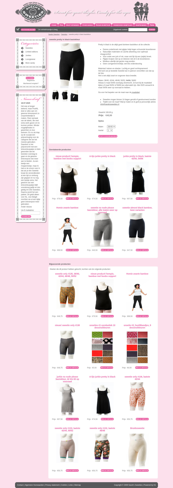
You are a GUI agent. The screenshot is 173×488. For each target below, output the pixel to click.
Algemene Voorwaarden (34, 485)
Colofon (64, 485)
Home (54, 25)
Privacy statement (52, 485)
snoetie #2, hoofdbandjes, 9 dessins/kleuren (137, 326)
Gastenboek (141, 25)
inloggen (30, 78)
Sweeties (64, 34)
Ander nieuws (26, 207)
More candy (30, 63)
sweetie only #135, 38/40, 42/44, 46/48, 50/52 (67, 275)
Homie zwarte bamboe (67, 207)
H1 (155, 485)
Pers (152, 25)
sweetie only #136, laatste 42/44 (137, 378)
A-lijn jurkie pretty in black (102, 156)
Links (70, 485)
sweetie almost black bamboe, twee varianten (137, 208)
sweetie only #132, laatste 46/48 (102, 429)
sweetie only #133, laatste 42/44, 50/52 (67, 429)
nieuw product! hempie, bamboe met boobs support (67, 157)
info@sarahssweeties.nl (109, 104)
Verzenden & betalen (122, 25)
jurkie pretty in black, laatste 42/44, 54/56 (137, 157)
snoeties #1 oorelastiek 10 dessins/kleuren (102, 326)
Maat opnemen (72, 25)
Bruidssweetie (137, 428)
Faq (61, 25)
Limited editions (31, 52)
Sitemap (77, 485)
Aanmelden (26, 216)
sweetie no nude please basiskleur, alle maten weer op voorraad (102, 210)
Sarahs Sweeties (54, 34)
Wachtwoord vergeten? (30, 83)
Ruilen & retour (103, 25)
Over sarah (87, 25)
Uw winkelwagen (28, 29)
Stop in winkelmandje (108, 136)
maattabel (135, 92)
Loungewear (30, 59)
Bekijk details (72, 198)
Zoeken (152, 29)
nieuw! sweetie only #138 (67, 325)
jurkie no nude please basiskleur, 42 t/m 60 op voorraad (67, 379)
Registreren (31, 80)
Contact (20, 485)
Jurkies (28, 55)
